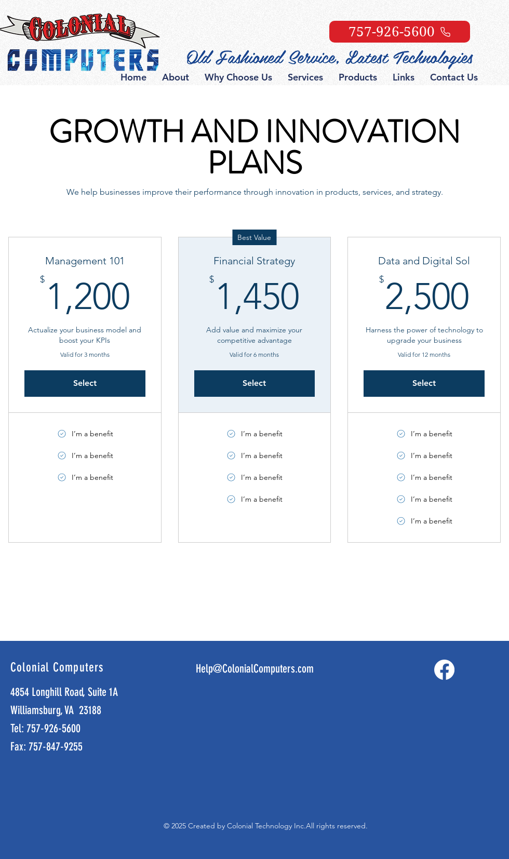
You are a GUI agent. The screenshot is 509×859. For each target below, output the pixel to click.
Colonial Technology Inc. (266, 825)
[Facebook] (444, 670)
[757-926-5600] (399, 32)
